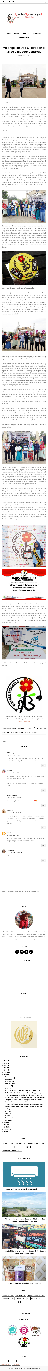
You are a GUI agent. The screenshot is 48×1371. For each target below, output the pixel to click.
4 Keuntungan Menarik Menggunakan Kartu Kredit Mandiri (24, 1097)
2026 (5, 1061)
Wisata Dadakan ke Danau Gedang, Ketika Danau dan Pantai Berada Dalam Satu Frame (25, 1220)
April (6, 1113)
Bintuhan (19, 1143)
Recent (34, 733)
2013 (5, 1132)
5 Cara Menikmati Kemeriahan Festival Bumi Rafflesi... (23, 1090)
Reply (43, 765)
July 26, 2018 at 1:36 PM (13, 835)
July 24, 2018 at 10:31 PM (14, 797)
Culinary (34, 1147)
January (8, 1120)
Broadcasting (21, 1147)
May (6, 1111)
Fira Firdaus (10, 810)
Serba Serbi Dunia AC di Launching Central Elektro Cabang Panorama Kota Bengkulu (25, 1252)
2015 (5, 1127)
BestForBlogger (36, 1368)
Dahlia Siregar (11, 753)
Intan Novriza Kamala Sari (19, 1368)
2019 (5, 1072)
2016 (5, 1125)
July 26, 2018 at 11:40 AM (14, 813)
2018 (5, 1075)
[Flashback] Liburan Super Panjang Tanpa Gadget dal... (24, 1104)
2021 (5, 1068)
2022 (5, 1065)
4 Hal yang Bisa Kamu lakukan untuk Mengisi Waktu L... (23, 1095)
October (8, 1081)
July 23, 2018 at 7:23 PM (13, 773)
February (8, 1118)
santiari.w (9, 833)
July (6, 1088)
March (7, 1116)
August (7, 1086)
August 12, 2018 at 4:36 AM (14, 853)
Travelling (21, 1361)
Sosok (29, 1361)
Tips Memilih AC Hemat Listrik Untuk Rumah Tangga (24, 1189)
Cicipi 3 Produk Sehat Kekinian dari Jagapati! (24, 1283)
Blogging (28, 733)
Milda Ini (9, 770)
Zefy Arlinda (10, 850)
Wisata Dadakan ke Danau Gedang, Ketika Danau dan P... (24, 1106)
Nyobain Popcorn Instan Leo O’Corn (17, 1102)
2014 (5, 1129)
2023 (5, 1063)
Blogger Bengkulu (24, 721)
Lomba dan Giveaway (10, 1150)
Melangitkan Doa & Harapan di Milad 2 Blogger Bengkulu (24, 1093)
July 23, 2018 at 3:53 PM (13, 755)
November (8, 1079)
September (9, 1084)
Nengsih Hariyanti (12, 795)
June (7, 1109)
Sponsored (36, 1361)
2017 (5, 1122)
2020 (5, 1070)
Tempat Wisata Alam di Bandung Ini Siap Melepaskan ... (24, 1100)
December (8, 1077)
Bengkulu (9, 733)
